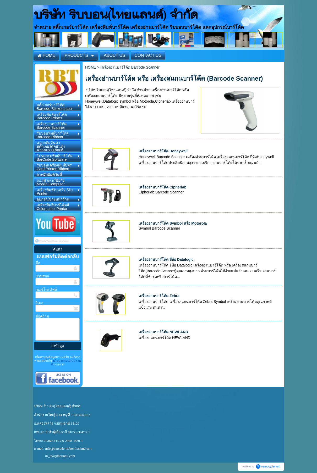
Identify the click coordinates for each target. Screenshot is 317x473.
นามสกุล (42, 276)
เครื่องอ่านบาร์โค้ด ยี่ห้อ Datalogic (166, 259)
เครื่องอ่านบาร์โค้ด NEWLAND (163, 332)
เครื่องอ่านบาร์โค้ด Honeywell (163, 151)
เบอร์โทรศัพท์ (46, 289)
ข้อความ (42, 316)
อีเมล (39, 303)
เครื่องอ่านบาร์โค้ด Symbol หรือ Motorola (173, 223)
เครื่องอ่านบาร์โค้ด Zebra (159, 296)
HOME (90, 67)
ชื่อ (37, 263)
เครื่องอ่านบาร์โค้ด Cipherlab (162, 187)
